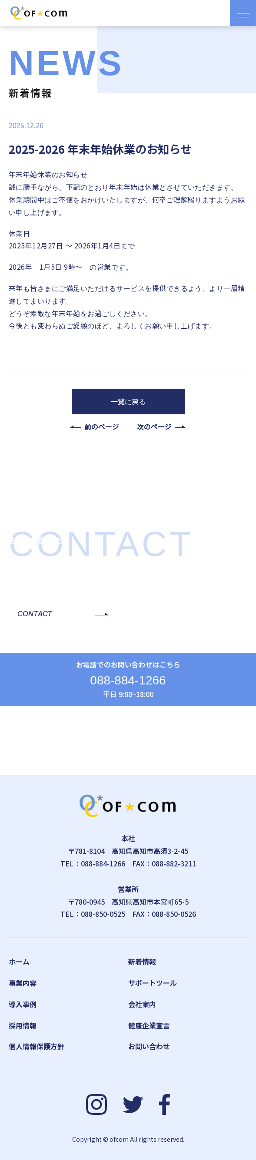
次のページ (154, 426)
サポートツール (152, 983)
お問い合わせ (149, 1046)
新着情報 (142, 961)
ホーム (19, 961)
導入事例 (23, 1004)
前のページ (101, 426)
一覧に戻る (128, 401)
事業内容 (23, 983)
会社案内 (142, 1004)
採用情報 (23, 1025)
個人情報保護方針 (36, 1046)
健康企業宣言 (149, 1025)
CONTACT (34, 613)
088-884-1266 (128, 680)
